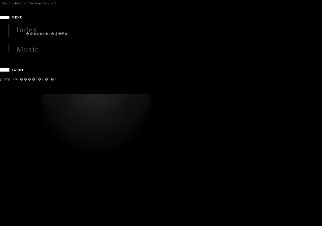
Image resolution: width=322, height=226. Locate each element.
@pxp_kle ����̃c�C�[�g (28, 79)
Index (26, 29)
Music (27, 49)
